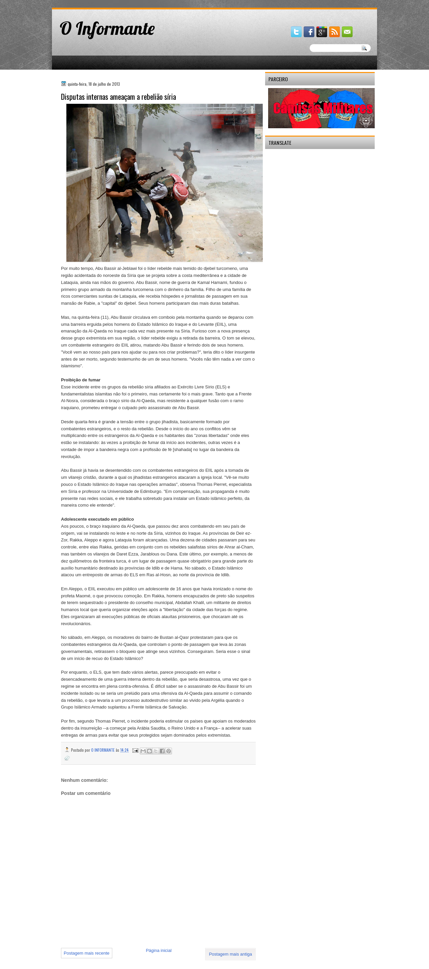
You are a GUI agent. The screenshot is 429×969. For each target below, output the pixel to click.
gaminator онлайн (83, 3)
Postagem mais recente (87, 953)
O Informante (107, 28)
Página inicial (159, 950)
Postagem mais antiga (230, 954)
